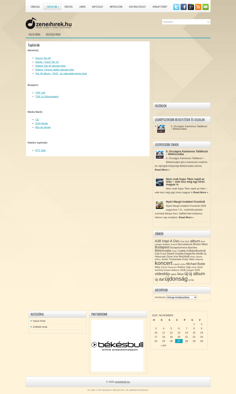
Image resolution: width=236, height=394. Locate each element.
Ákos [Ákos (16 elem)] (180, 274)
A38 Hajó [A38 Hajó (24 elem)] (162, 241)
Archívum (160, 297)
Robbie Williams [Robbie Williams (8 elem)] (172, 270)
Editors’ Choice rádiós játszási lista (54, 69)
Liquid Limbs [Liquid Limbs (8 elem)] (179, 264)
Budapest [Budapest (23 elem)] (162, 247)
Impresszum (116, 6)
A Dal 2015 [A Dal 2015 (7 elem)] (184, 241)
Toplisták (53, 6)
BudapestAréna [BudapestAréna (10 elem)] (178, 247)
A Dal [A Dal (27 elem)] (174, 241)
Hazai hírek (34, 34)
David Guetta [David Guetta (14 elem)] (175, 253)
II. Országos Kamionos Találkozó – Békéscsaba (189, 127)
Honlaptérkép (160, 6)
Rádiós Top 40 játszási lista (50, 65)
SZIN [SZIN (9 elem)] (197, 270)
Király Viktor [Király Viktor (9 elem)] (188, 259)
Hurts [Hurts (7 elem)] (192, 256)
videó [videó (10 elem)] (173, 274)
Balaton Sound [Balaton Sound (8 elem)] (170, 244)
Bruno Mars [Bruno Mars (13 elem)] (200, 244)
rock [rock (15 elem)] (183, 269)
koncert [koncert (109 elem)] (164, 263)
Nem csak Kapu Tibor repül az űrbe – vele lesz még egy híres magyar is (185, 182)
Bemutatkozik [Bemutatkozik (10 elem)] (185, 244)
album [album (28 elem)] (195, 241)
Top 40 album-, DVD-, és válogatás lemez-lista (61, 73)
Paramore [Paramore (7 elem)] (172, 267)
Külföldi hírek (53, 34)
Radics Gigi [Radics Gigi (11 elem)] (184, 267)
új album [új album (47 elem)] (197, 273)
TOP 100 (40, 92)
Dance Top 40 (43, 58)
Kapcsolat (97, 6)
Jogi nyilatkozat (137, 6)
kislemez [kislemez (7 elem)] (199, 259)
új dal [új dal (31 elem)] (159, 279)
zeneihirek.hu (122, 381)
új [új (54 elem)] (186, 273)
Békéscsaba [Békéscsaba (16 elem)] (163, 250)
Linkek (82, 6)
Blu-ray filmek (43, 127)
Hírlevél (69, 6)
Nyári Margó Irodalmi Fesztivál (185, 201)
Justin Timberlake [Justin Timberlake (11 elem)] (171, 259)
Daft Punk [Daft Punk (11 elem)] (160, 253)
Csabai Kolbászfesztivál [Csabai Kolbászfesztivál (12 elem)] (191, 250)
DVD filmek (41, 123)
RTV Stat (40, 150)
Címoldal (35, 6)
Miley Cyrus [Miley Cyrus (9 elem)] (161, 267)
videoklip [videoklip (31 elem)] (162, 274)
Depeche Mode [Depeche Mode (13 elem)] (193, 253)
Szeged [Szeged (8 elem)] (190, 270)
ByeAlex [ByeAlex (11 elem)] (192, 247)
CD (37, 119)
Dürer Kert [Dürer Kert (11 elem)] (172, 256)
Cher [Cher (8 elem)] (174, 251)
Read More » (162, 169)
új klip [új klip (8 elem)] (191, 280)
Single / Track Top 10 (47, 62)
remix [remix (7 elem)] (193, 267)
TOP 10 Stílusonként (46, 96)
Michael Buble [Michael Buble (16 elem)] (195, 263)
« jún (163, 345)
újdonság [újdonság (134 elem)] (176, 278)
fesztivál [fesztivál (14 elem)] (184, 256)
